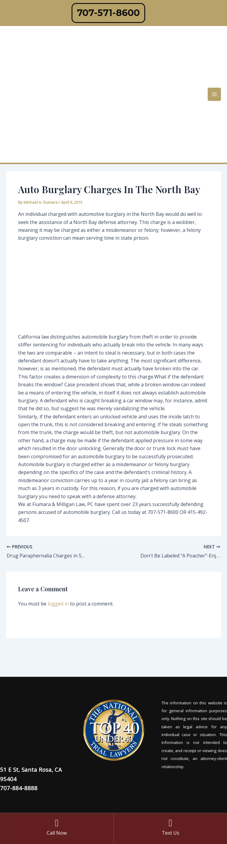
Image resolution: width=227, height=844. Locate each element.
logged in (58, 603)
